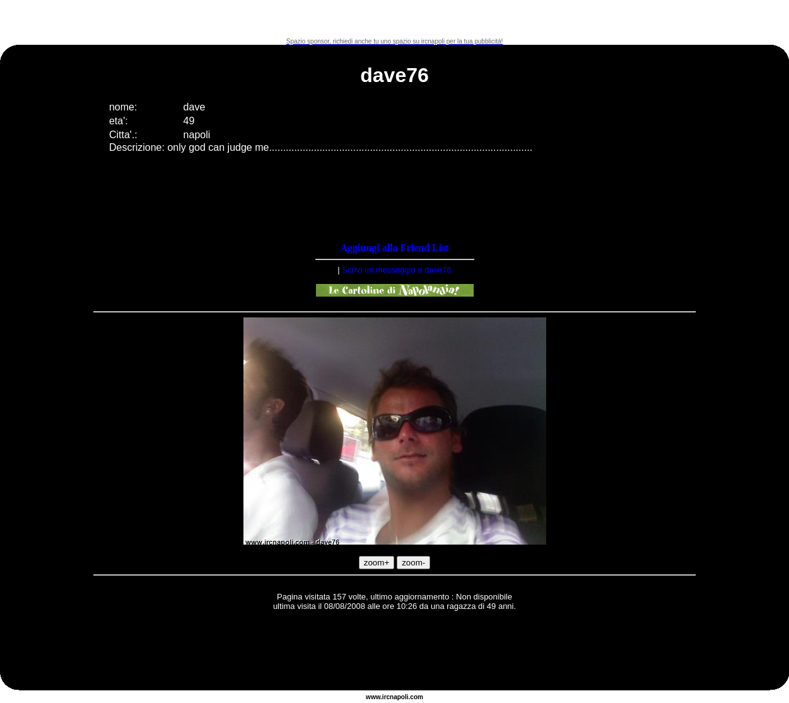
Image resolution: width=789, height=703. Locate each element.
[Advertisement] (394, 19)
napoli (399, 697)
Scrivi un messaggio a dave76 (396, 270)
